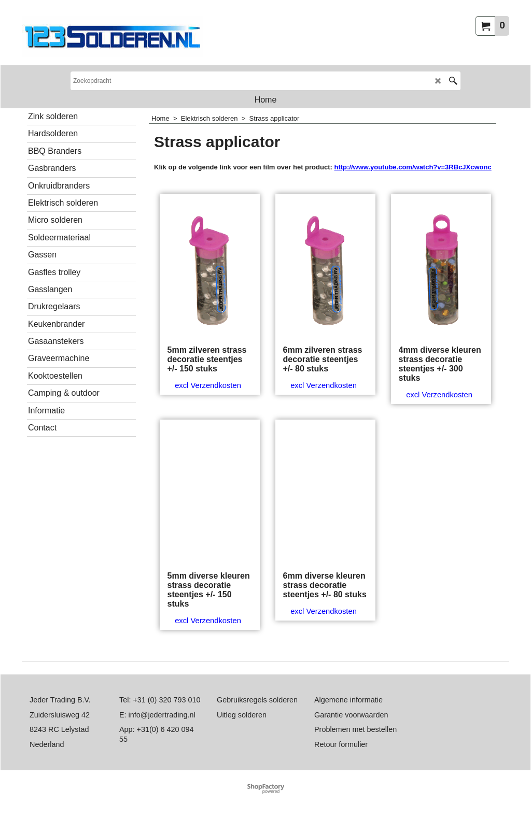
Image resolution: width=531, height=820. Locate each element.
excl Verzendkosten (208, 385)
